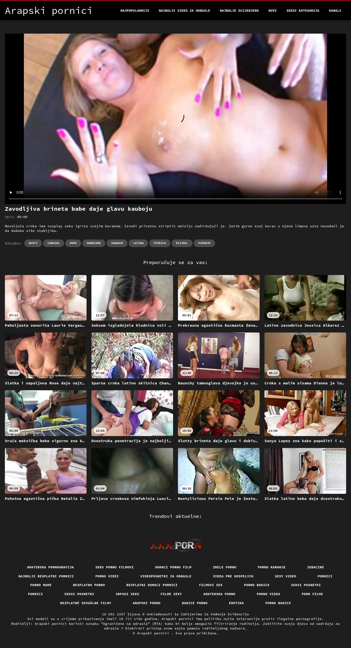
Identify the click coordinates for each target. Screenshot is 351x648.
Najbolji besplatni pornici (46, 576)
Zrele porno (224, 567)
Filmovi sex (211, 585)
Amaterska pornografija (50, 567)
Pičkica (160, 243)
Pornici (325, 576)
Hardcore (94, 243)
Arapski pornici (154, 633)
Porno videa (268, 594)
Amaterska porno (219, 594)
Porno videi (107, 576)
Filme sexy (171, 594)
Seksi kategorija (302, 10)
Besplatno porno (89, 585)
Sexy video (285, 576)
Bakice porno (194, 603)
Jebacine (315, 567)
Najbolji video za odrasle (184, 10)
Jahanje (117, 243)
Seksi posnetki (306, 585)
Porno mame (41, 585)
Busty (33, 243)
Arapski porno (147, 603)
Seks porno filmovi (114, 567)
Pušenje (204, 243)
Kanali (335, 10)
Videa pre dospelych (233, 576)
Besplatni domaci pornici (152, 585)
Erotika (236, 603)
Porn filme (312, 594)
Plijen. (182, 243)
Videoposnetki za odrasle (165, 576)
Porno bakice (257, 585)
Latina (138, 243)
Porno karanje (272, 567)
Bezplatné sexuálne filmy (85, 603)
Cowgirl (54, 243)
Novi (273, 10)
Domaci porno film (173, 567)
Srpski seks (127, 594)
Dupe (73, 243)
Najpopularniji (134, 10)
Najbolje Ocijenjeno (239, 10)
